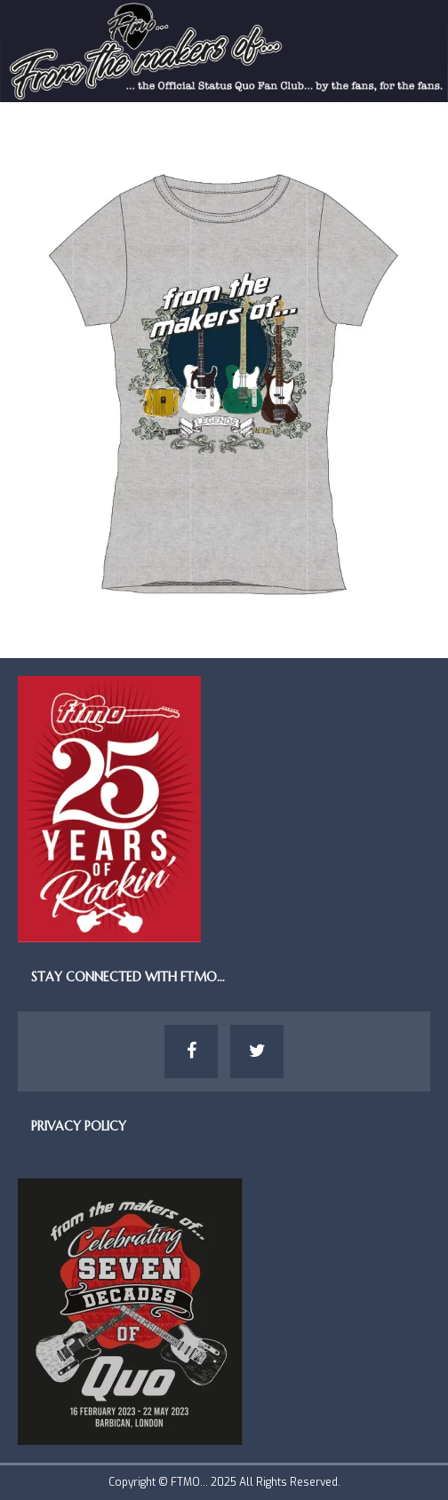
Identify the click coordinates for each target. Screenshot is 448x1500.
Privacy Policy (78, 1126)
